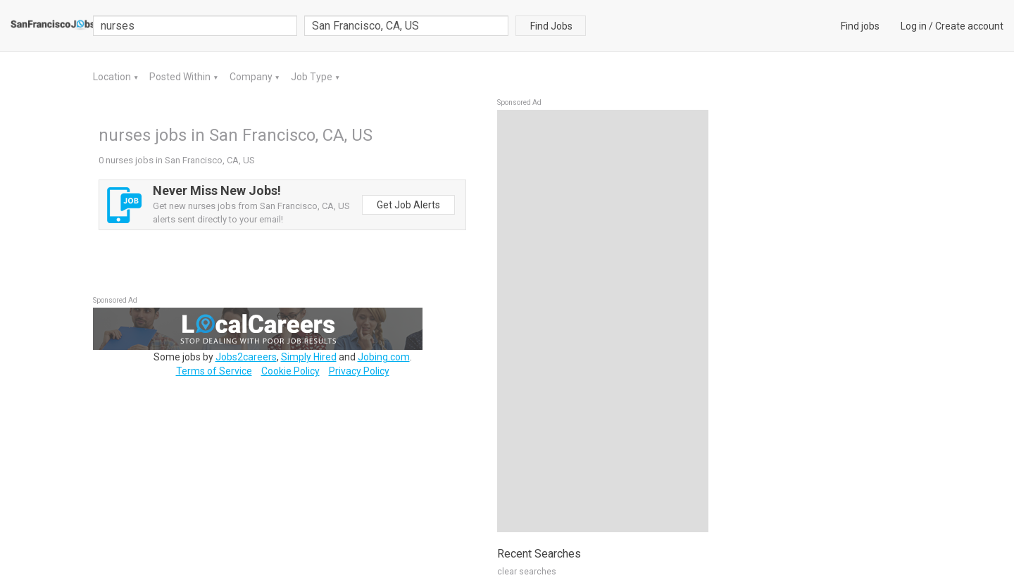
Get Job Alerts (408, 204)
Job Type (312, 76)
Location (113, 76)
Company (252, 76)
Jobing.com (384, 357)
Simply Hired (309, 357)
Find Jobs (551, 26)
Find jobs (860, 26)
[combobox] (406, 25)
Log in (914, 26)
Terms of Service (214, 371)
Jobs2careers (246, 357)
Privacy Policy (359, 371)
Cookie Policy (290, 371)
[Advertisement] (602, 321)
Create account (969, 26)
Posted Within (181, 76)
